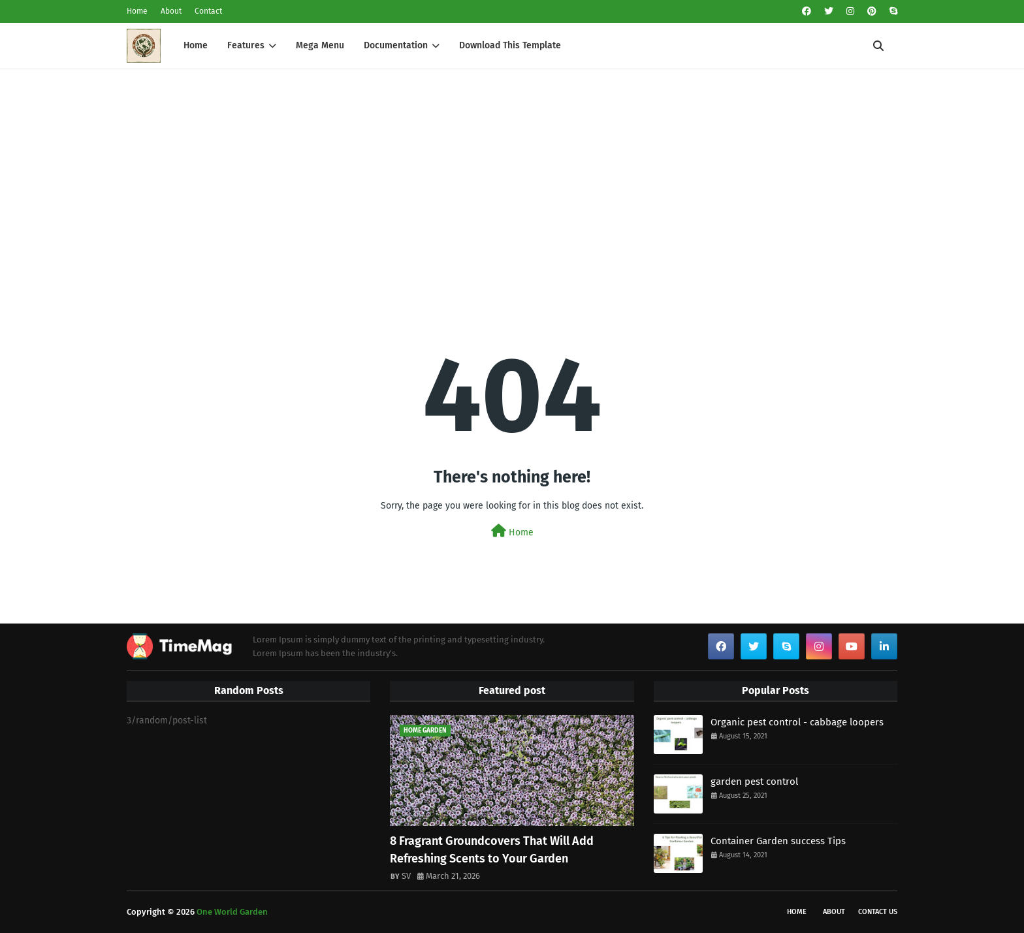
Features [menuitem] (245, 45)
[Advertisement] (512, 167)
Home (137, 11)
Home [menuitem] (196, 45)
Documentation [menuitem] (396, 45)
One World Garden (232, 912)
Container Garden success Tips (778, 841)
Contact (208, 11)
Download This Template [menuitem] (510, 45)
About (171, 11)
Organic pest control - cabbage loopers (797, 722)
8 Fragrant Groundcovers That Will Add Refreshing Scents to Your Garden (492, 850)
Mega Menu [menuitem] (320, 45)
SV (406, 876)
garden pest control (754, 781)
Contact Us (877, 912)
